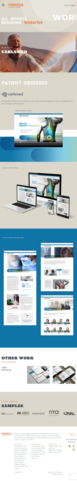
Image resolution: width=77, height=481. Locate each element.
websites (33, 22)
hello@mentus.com (71, 439)
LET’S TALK (69, 5)
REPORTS (18, 444)
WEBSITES (53, 444)
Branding (12, 22)
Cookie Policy (18, 472)
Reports (18, 18)
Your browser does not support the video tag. (38, 130)
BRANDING (35, 444)
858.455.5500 (71, 441)
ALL (5, 18)
